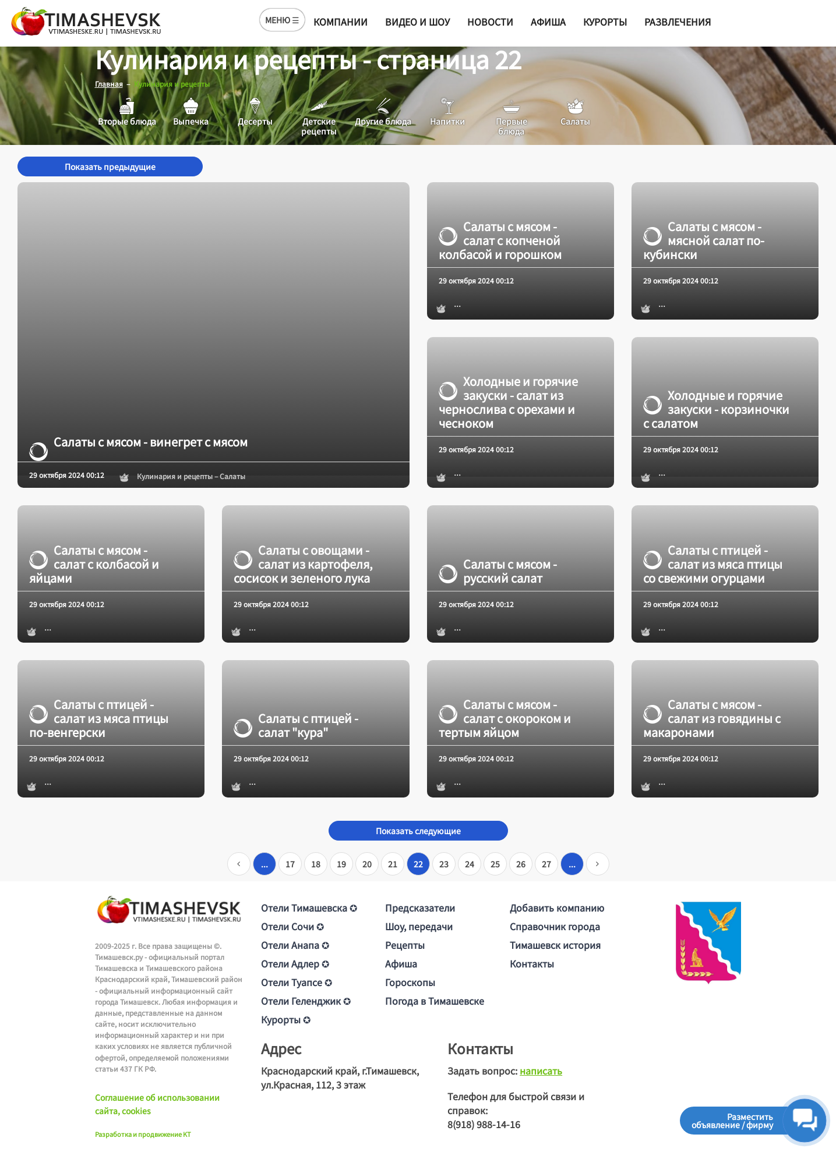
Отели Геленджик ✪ (306, 1000)
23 (444, 863)
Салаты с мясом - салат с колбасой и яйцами (94, 563)
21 (392, 863)
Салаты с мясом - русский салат (498, 570)
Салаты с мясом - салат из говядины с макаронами (712, 718)
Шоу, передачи (419, 925)
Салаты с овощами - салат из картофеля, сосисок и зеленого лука (303, 563)
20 (367, 863)
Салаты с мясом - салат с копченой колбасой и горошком (500, 240)
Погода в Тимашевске (434, 1000)
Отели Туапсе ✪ (296, 981)
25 (495, 863)
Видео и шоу (417, 22)
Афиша (548, 22)
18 (315, 863)
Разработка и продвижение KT (143, 1133)
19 (341, 863)
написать (541, 1070)
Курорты (605, 22)
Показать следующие (418, 830)
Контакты (532, 963)
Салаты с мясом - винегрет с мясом (138, 441)
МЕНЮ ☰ (282, 20)
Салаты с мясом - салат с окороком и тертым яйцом (505, 718)
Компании (340, 22)
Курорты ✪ (286, 1019)
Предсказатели (420, 907)
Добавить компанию (557, 907)
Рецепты (405, 944)
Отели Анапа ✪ (295, 944)
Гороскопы (410, 981)
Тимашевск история (555, 944)
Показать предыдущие (110, 166)
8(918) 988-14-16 (483, 1123)
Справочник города (555, 925)
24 (469, 863)
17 (290, 863)
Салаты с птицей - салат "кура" (296, 725)
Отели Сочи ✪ (292, 925)
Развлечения (677, 22)
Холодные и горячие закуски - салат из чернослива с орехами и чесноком (508, 402)
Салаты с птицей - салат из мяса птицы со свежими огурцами (712, 563)
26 (520, 863)
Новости (490, 22)
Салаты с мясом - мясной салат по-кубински (703, 240)
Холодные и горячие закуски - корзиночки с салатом (716, 409)
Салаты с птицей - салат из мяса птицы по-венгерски (98, 718)
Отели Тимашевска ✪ (309, 907)
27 (546, 863)
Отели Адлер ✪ (295, 963)
